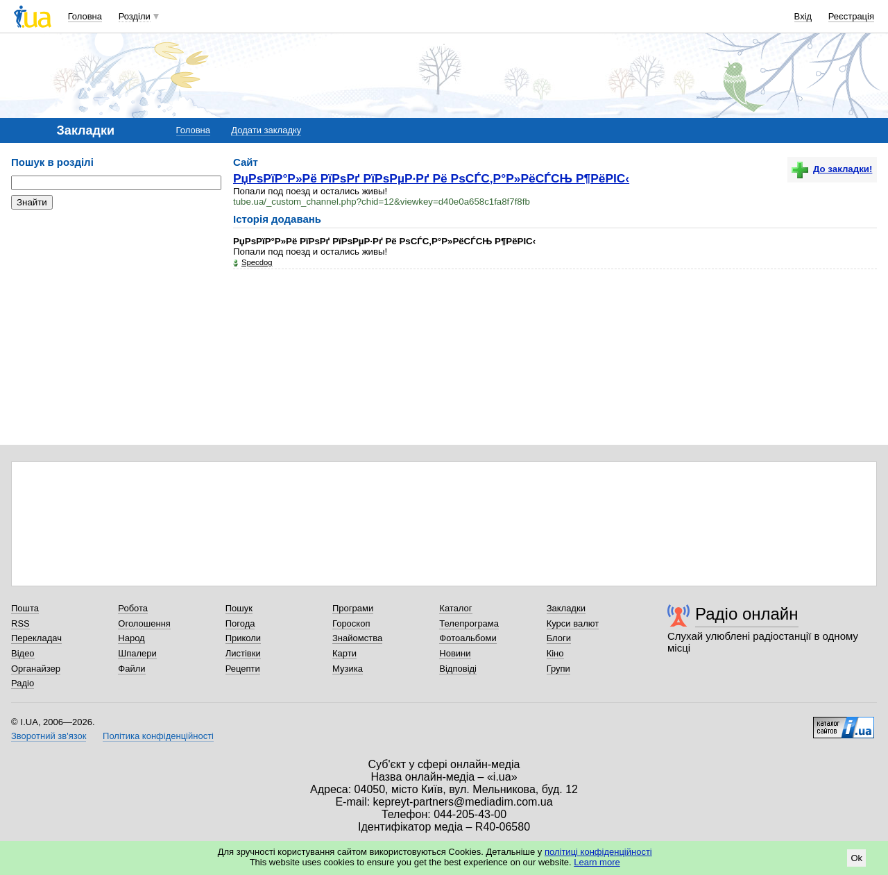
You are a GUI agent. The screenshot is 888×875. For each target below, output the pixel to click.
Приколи (243, 638)
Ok (856, 858)
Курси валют (573, 623)
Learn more (597, 862)
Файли (131, 668)
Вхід (803, 16)
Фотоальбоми (467, 638)
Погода (240, 623)
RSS (20, 623)
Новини (454, 653)
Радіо (22, 683)
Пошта (25, 608)
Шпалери (137, 653)
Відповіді (458, 668)
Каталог (455, 608)
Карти (344, 653)
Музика (347, 668)
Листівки (243, 653)
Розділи (135, 16)
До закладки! (832, 169)
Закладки (566, 608)
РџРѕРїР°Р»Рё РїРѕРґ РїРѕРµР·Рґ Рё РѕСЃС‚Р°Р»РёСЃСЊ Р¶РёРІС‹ (431, 178)
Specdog (256, 262)
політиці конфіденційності (598, 852)
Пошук (239, 608)
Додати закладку (266, 130)
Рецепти (242, 668)
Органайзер (35, 668)
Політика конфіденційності (158, 736)
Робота (133, 608)
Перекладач (36, 638)
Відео (23, 653)
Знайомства (357, 638)
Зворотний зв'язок (48, 736)
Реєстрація (851, 16)
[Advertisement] (115, 305)
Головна (85, 16)
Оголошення (144, 623)
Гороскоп (351, 623)
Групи (558, 668)
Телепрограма (469, 623)
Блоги (559, 638)
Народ (131, 638)
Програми (352, 608)
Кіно (555, 653)
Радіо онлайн (747, 613)
